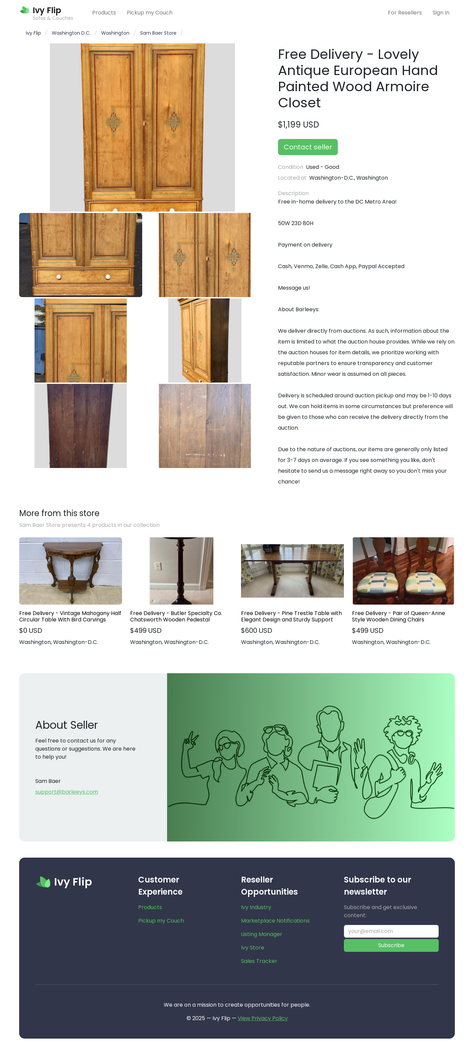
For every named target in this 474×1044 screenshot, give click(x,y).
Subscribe (391, 945)
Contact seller (308, 147)
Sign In (441, 12)
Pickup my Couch (149, 12)
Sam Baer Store (158, 33)
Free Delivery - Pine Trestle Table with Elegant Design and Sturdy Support (291, 616)
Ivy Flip (33, 33)
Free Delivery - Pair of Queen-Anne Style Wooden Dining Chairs (398, 616)
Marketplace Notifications (275, 921)
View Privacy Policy (263, 1018)
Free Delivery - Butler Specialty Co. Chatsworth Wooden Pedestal (176, 616)
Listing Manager (261, 934)
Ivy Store (252, 947)
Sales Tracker (259, 961)
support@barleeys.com (66, 792)
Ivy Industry (256, 907)
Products (104, 12)
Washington (115, 33)
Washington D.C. (71, 33)
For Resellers (405, 12)
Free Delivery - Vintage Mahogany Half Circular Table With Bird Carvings (70, 616)
